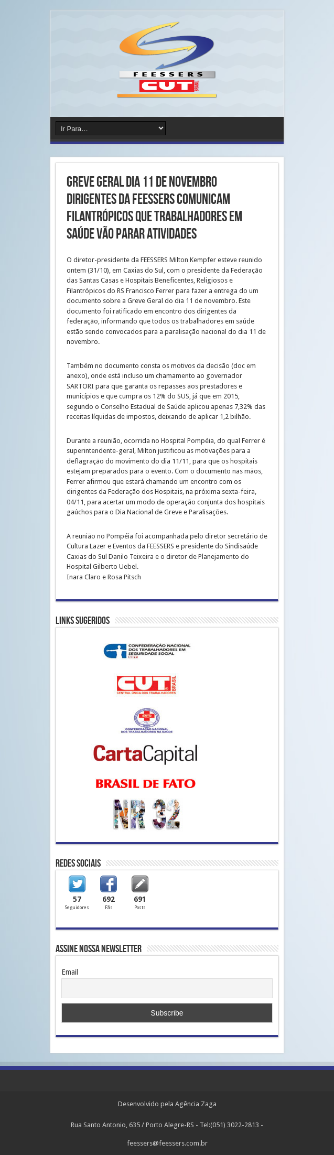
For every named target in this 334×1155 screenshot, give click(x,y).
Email (69, 972)
